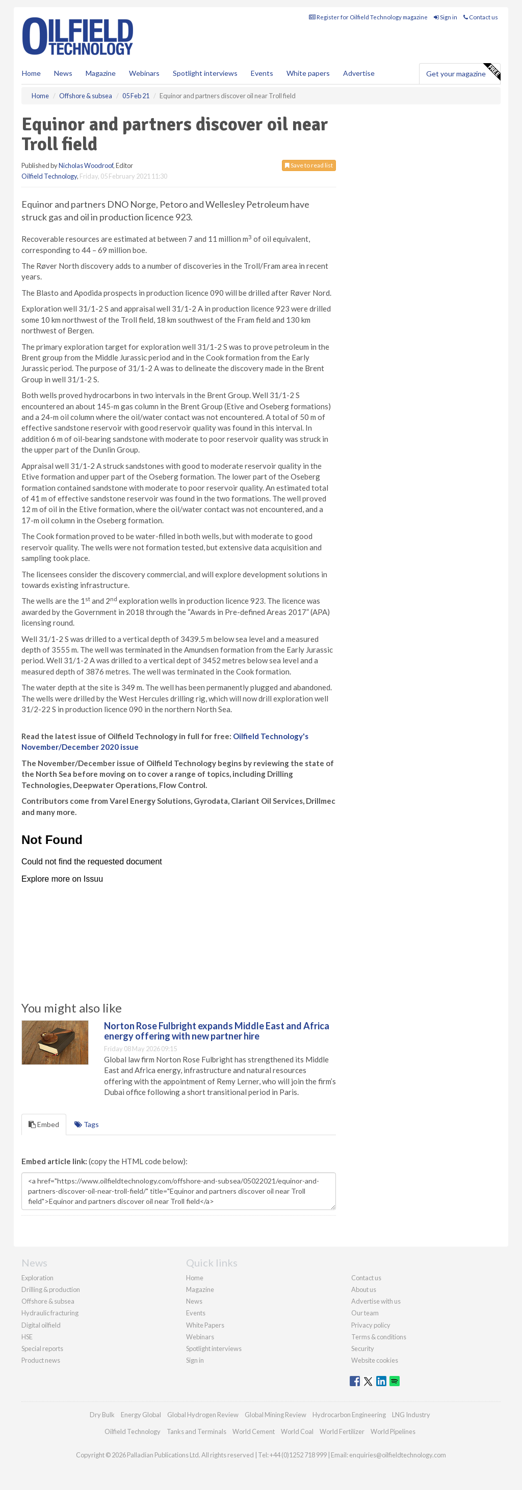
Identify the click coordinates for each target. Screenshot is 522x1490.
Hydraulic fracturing (50, 1313)
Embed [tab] (44, 1124)
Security (362, 1348)
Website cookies (374, 1360)
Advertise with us (376, 1301)
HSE (27, 1337)
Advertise (359, 73)
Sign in (445, 17)
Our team (365, 1313)
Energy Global (141, 1415)
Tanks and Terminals (196, 1431)
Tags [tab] (86, 1124)
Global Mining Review (275, 1415)
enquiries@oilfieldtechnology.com (397, 1455)
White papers (308, 73)
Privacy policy (370, 1325)
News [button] (63, 73)
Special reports (42, 1348)
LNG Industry (411, 1415)
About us (363, 1289)
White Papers (205, 1325)
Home (31, 73)
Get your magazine (463, 72)
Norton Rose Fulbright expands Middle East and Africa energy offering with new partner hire (216, 1031)
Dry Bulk (102, 1415)
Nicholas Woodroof (86, 165)
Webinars (144, 73)
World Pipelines (393, 1431)
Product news (40, 1360)
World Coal (297, 1431)
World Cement (253, 1431)
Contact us (480, 17)
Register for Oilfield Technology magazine (368, 17)
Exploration (37, 1278)
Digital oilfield (41, 1325)
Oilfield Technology (49, 176)
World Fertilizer (342, 1431)
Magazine (101, 73)
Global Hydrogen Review (203, 1415)
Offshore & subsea (47, 1301)
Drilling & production (50, 1289)
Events (262, 73)
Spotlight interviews (205, 73)
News (194, 1301)
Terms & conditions (378, 1337)
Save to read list (309, 165)
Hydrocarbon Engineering (349, 1415)
